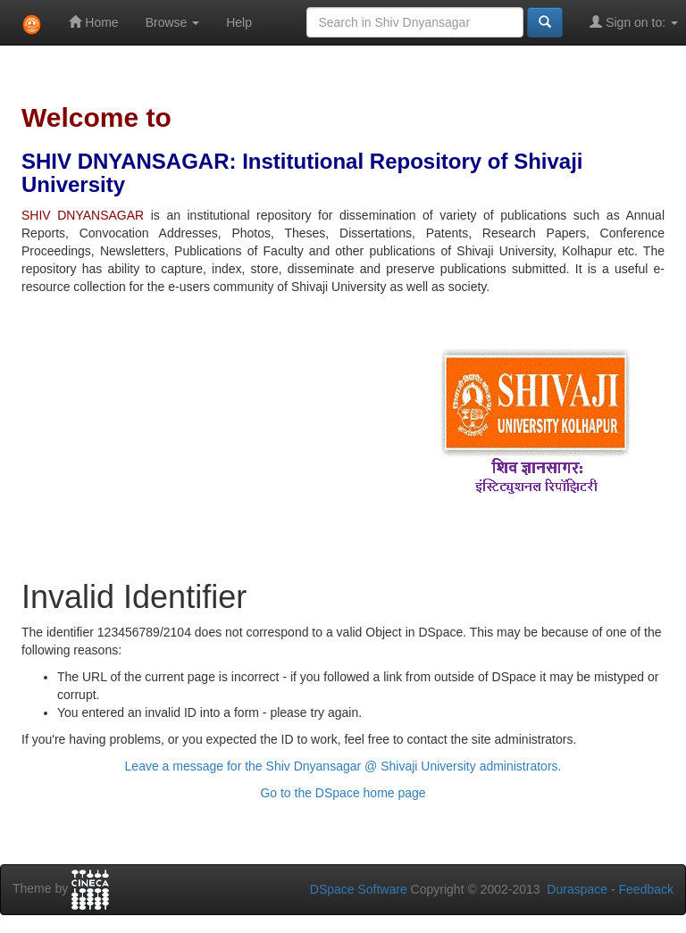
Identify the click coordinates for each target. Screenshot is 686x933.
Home (93, 21)
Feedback (646, 889)
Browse (173, 22)
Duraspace (577, 889)
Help (239, 22)
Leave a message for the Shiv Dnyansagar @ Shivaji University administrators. (343, 766)
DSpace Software (358, 889)
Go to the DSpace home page (342, 793)
